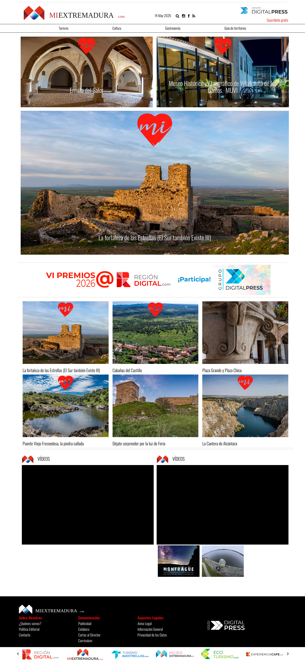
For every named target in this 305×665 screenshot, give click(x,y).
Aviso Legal (145, 623)
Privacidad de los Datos (152, 634)
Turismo (63, 28)
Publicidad (84, 623)
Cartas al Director (89, 634)
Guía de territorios (235, 28)
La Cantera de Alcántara (219, 443)
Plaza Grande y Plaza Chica (222, 370)
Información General (150, 629)
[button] (18, 654)
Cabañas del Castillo (127, 370)
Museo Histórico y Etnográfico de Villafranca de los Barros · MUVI (223, 87)
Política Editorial (29, 629)
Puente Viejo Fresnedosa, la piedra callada (53, 443)
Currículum (85, 640)
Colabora (83, 629)
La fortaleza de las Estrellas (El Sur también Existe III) (155, 237)
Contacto (24, 634)
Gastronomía (172, 28)
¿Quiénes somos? (30, 623)
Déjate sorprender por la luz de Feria (139, 443)
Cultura (116, 28)
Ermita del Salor (87, 90)
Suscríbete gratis (277, 20)
